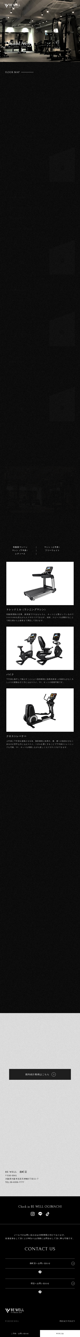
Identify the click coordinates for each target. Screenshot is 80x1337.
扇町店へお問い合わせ (40, 1263)
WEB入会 (60, 1333)
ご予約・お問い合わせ (20, 1333)
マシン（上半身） (52, 547)
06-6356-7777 (17, 1182)
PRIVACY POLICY (67, 1321)
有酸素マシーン (20, 547)
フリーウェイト (52, 550)
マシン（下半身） (20, 550)
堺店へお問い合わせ (40, 1283)
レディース (20, 554)
